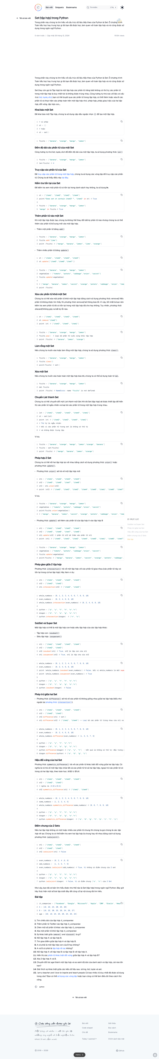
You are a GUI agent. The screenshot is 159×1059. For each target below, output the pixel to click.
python (41, 987)
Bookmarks (112, 1032)
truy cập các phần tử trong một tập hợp (56, 174)
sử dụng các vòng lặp (67, 976)
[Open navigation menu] (79, 1055)
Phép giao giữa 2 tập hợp (48, 564)
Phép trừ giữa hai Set (135, 528)
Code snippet (87, 1028)
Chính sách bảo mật (116, 1039)
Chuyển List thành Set (47, 397)
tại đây (65, 177)
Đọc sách (112, 1028)
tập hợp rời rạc (59, 948)
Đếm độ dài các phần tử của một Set (54, 147)
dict (50, 97)
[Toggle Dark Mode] (122, 7)
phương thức (59, 702)
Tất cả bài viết (23, 18)
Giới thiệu (112, 1023)
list (40, 97)
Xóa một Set (41, 371)
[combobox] (102, 7)
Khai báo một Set (44, 109)
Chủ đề (85, 1032)
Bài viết (85, 1023)
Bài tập (130, 540)
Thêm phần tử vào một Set (49, 215)
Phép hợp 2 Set (43, 458)
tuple (45, 97)
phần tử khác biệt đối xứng (60, 955)
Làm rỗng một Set (44, 346)
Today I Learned (88, 1039)
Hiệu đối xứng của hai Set (137, 532)
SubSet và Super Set (135, 525)
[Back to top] (155, 1055)
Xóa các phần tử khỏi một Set (50, 294)
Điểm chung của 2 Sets (136, 536)
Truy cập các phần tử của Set (50, 169)
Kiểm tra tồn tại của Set (47, 183)
